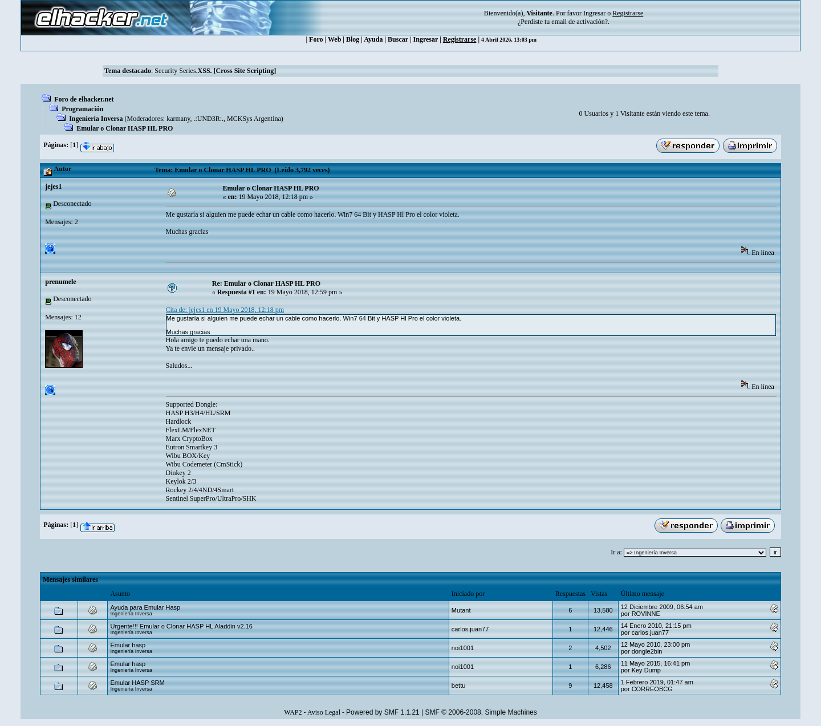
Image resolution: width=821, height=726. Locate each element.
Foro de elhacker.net (83, 99)
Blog (352, 39)
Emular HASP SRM (137, 682)
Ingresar (594, 13)
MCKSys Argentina (254, 119)
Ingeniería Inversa (96, 119)
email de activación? (579, 22)
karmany (178, 119)
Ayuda (373, 39)
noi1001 (463, 647)
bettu (458, 685)
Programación (82, 109)
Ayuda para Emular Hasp (145, 607)
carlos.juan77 (470, 629)
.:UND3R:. (208, 119)
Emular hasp (127, 645)
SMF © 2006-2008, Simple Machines (481, 712)
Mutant (461, 610)
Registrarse (460, 39)
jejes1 (53, 186)
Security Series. (215, 71)
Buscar (398, 39)
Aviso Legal (323, 712)
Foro (316, 39)
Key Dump (646, 670)
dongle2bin (647, 651)
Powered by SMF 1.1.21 (383, 712)
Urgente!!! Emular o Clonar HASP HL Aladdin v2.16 (181, 626)
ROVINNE (646, 613)
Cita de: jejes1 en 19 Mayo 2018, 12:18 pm (225, 310)
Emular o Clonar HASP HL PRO (124, 128)
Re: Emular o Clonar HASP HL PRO (266, 283)
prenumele (60, 282)
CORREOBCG (652, 689)
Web (334, 39)
